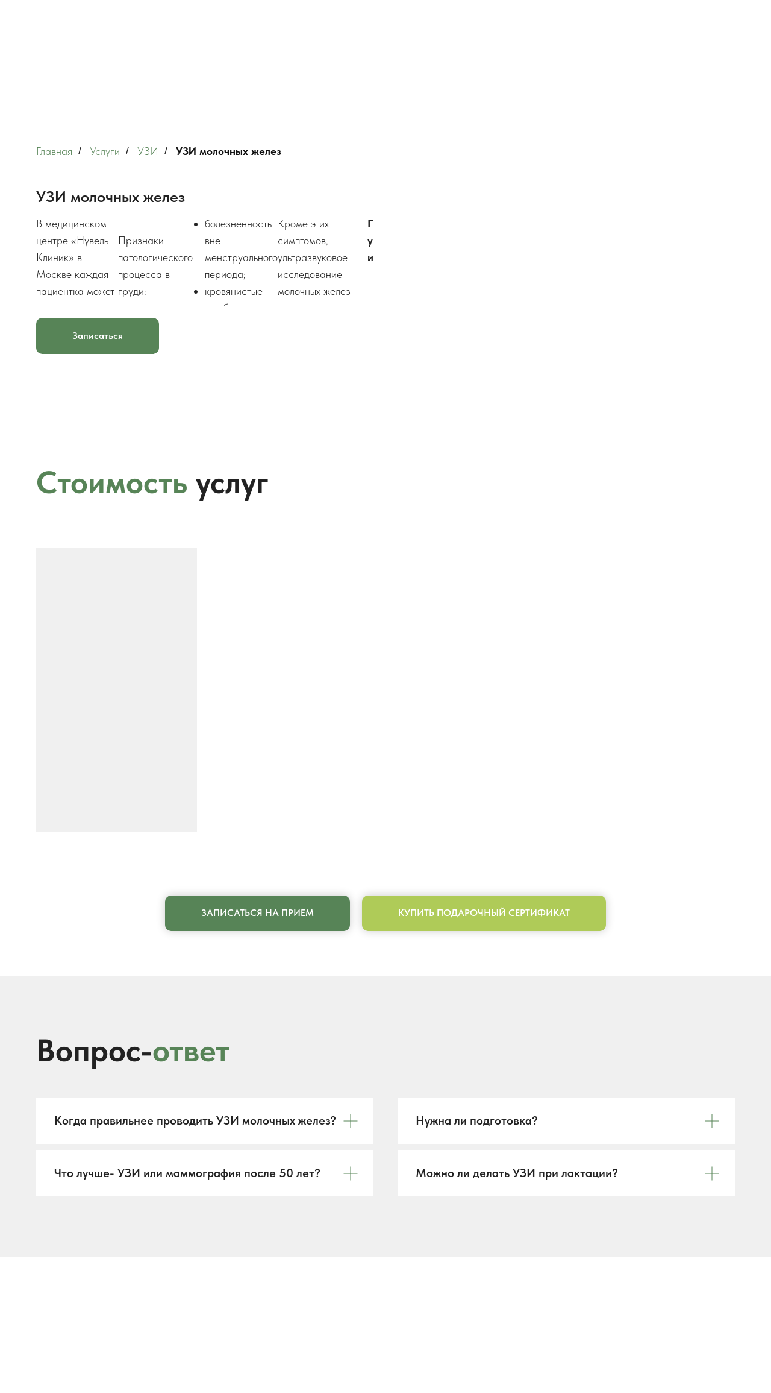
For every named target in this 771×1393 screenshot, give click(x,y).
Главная (54, 151)
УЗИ (147, 151)
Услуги (105, 151)
